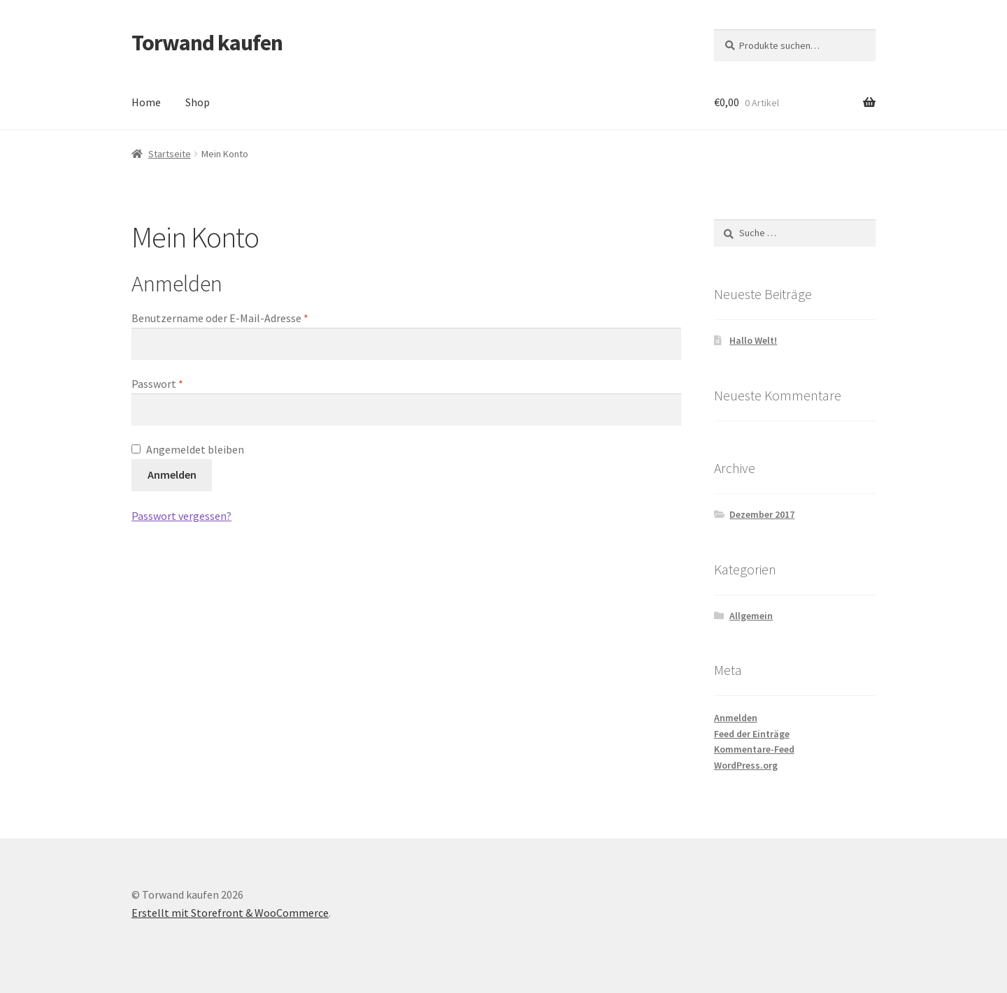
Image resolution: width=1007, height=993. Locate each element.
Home (146, 102)
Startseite (169, 153)
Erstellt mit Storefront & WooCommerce (230, 913)
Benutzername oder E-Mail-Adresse (219, 318)
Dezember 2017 (761, 514)
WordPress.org (746, 765)
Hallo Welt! (753, 340)
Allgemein (751, 615)
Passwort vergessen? (181, 516)
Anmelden (172, 474)
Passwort (157, 384)
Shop (197, 102)
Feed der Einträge (752, 733)
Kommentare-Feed (754, 749)
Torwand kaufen (207, 43)
